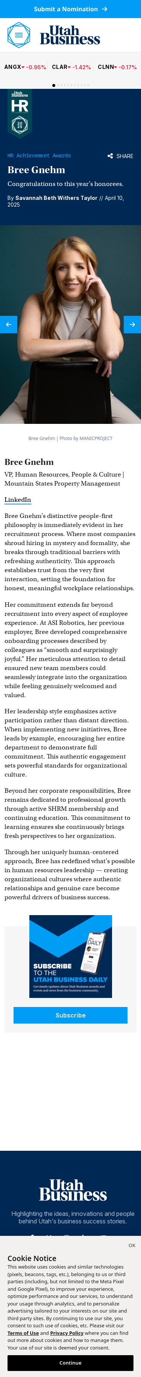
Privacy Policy (67, 1333)
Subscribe (71, 1015)
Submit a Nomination (70, 9)
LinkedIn (18, 500)
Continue (70, 1362)
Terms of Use (23, 1333)
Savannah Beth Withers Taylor (56, 198)
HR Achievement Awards (39, 155)
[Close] (132, 1246)
